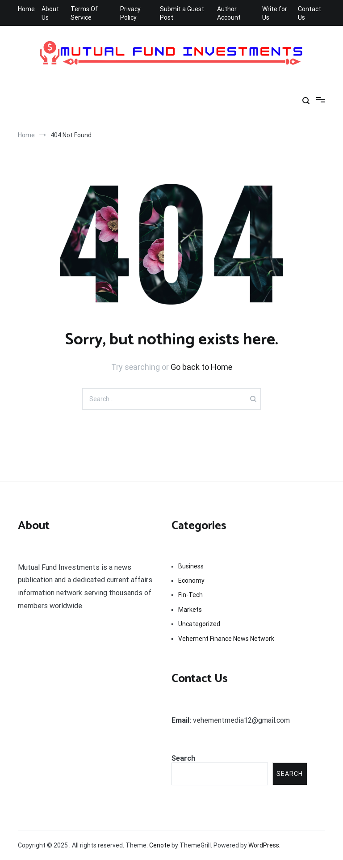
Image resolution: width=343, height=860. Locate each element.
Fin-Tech (190, 594)
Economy (191, 580)
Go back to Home (201, 367)
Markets (190, 609)
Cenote (159, 845)
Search (183, 758)
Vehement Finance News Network (226, 638)
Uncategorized (199, 623)
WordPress (263, 845)
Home (26, 9)
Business (191, 566)
